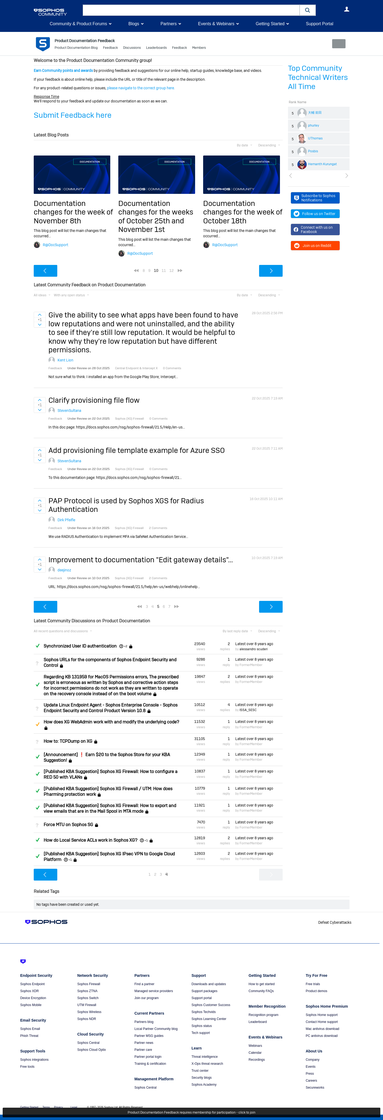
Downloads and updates (208, 984)
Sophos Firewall (88, 984)
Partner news (143, 1043)
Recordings (257, 1060)
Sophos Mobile (30, 1005)
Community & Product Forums (78, 23)
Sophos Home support (322, 1015)
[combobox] (191, 10)
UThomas (315, 138)
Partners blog (143, 1022)
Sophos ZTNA (87, 991)
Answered (38, 646)
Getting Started (270, 23)
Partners (169, 23)
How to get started (262, 984)
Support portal (201, 998)
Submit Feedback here (73, 115)
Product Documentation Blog (76, 48)
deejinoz (64, 570)
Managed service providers (153, 991)
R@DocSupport (55, 244)
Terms (46, 1107)
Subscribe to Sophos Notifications (315, 197)
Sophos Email (30, 1029)
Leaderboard (258, 1022)
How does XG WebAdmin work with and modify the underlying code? (111, 722)
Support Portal (319, 23)
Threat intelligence (204, 1057)
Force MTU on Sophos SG (68, 824)
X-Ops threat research (207, 1064)
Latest (254, 643)
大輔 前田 (315, 112)
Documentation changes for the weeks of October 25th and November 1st (155, 216)
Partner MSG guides (149, 1036)
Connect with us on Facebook (313, 229)
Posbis (313, 151)
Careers (311, 1080)
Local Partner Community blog (155, 1029)
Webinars (255, 1046)
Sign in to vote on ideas (39, 314)
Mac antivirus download (322, 1029)
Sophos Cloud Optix (91, 1050)
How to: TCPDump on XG (68, 741)
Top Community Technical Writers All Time (318, 77)
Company (312, 1060)
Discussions (132, 48)
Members (199, 48)
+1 (146, 840)
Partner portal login (147, 1057)
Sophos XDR (29, 991)
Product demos (316, 991)
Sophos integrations (34, 1060)
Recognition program (263, 1015)
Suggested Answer (38, 724)
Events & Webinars (216, 23)
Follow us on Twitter (314, 214)
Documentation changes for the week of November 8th (73, 212)
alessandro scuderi (254, 649)
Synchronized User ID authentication (80, 646)
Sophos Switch (87, 998)
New (337, 44)
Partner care (143, 1050)
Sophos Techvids (203, 1012)
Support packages (204, 991)
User (347, 9)
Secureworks (315, 1087)
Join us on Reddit (312, 245)
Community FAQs (261, 991)
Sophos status (201, 1026)
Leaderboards (156, 48)
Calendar (255, 1053)
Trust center (199, 1071)
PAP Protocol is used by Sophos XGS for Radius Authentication (126, 505)
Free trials (313, 984)
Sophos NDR (86, 1019)
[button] (308, 10)
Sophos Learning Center (208, 1019)
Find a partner (144, 984)
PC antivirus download (322, 1036)
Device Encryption (33, 998)
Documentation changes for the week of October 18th (242, 212)
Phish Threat (29, 1036)
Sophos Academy (203, 1084)
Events (311, 1067)
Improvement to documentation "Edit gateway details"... (140, 559)
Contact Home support (322, 1022)
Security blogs (201, 1078)
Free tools (27, 1067)
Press (310, 1073)
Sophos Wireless (89, 1012)
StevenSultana (69, 410)
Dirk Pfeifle (66, 519)
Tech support (200, 1033)
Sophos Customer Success (210, 1005)
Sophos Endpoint (32, 984)
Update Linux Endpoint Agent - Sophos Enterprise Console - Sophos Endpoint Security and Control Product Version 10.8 (110, 708)
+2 (125, 646)
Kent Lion (65, 360)
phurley (313, 125)
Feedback (110, 48)
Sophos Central (88, 1043)
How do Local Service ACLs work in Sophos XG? (90, 840)
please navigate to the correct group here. (141, 88)
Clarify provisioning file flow (94, 400)
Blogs (133, 23)
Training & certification (150, 1064)
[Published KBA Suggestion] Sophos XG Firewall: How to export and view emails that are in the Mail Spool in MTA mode (110, 808)
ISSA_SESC (248, 710)
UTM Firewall (86, 1005)
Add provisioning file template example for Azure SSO (136, 450)
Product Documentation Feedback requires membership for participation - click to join (191, 1112)
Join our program (146, 998)
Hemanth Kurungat (322, 164)
